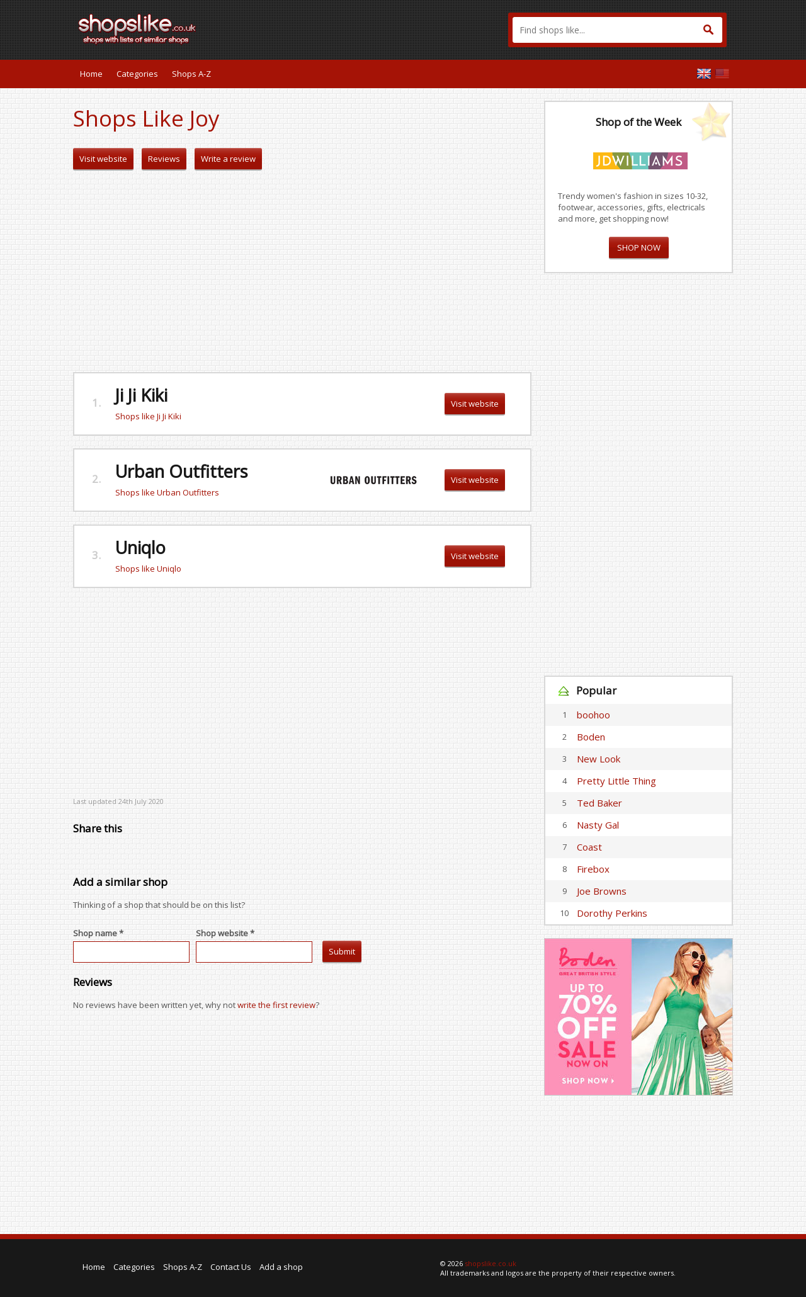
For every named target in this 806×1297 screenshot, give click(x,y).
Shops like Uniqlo (148, 568)
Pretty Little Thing (616, 780)
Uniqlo (140, 547)
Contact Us (230, 1266)
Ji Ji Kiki (141, 395)
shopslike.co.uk (490, 1263)
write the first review (276, 1005)
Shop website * (225, 933)
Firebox (593, 869)
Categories (137, 73)
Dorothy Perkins (612, 913)
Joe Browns (602, 891)
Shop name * (98, 933)
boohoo (593, 714)
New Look (598, 758)
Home (91, 73)
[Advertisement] (302, 271)
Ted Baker (599, 802)
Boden (591, 736)
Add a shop (281, 1266)
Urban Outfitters (181, 471)
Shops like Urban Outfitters (167, 492)
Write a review (228, 158)
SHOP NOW (639, 247)
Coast (589, 847)
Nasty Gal (598, 824)
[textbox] (617, 30)
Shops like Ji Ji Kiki (148, 416)
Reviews (164, 158)
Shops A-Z (191, 73)
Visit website (103, 158)
